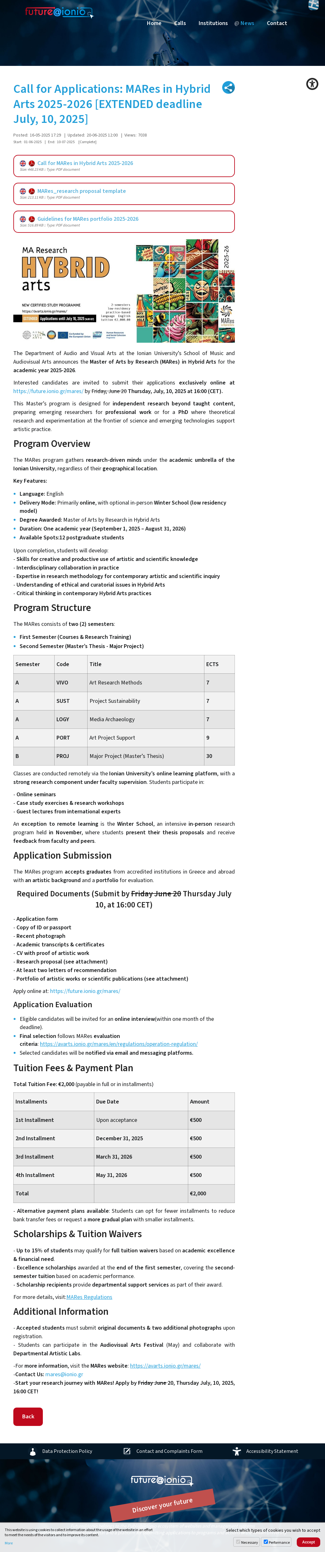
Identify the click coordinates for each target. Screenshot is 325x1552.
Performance (279, 1542)
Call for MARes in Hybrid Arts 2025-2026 (76, 163)
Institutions (213, 23)
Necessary (249, 1542)
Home (154, 23)
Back (28, 1416)
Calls (180, 23)
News (247, 23)
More (9, 1543)
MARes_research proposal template (73, 191)
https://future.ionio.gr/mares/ (48, 391)
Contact (277, 23)
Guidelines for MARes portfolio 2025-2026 (79, 219)
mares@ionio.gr (64, 1374)
